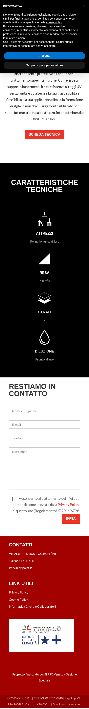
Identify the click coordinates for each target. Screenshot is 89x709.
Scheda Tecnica (44, 134)
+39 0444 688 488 (21, 561)
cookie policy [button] (54, 22)
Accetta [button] (44, 55)
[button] (84, 6)
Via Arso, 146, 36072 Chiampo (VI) (32, 553)
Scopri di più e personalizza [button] (44, 65)
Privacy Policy (68, 504)
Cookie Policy (18, 599)
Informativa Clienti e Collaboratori (32, 606)
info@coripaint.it (20, 568)
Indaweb (75, 704)
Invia (71, 518)
